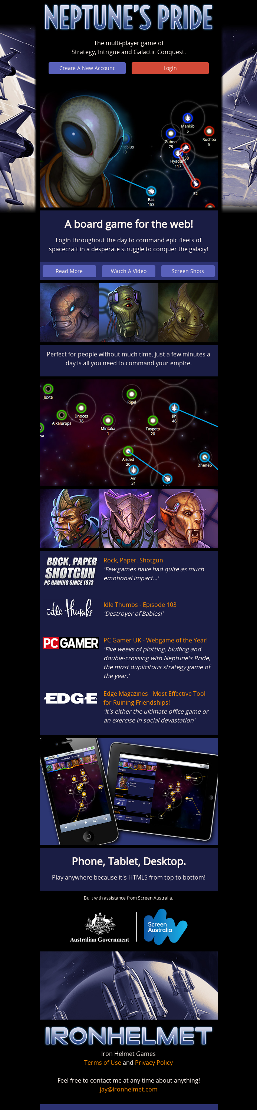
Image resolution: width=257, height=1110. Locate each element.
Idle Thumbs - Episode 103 (140, 605)
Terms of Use (102, 1063)
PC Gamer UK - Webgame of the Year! (155, 640)
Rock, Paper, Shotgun (133, 560)
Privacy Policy (154, 1063)
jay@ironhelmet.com (129, 1089)
